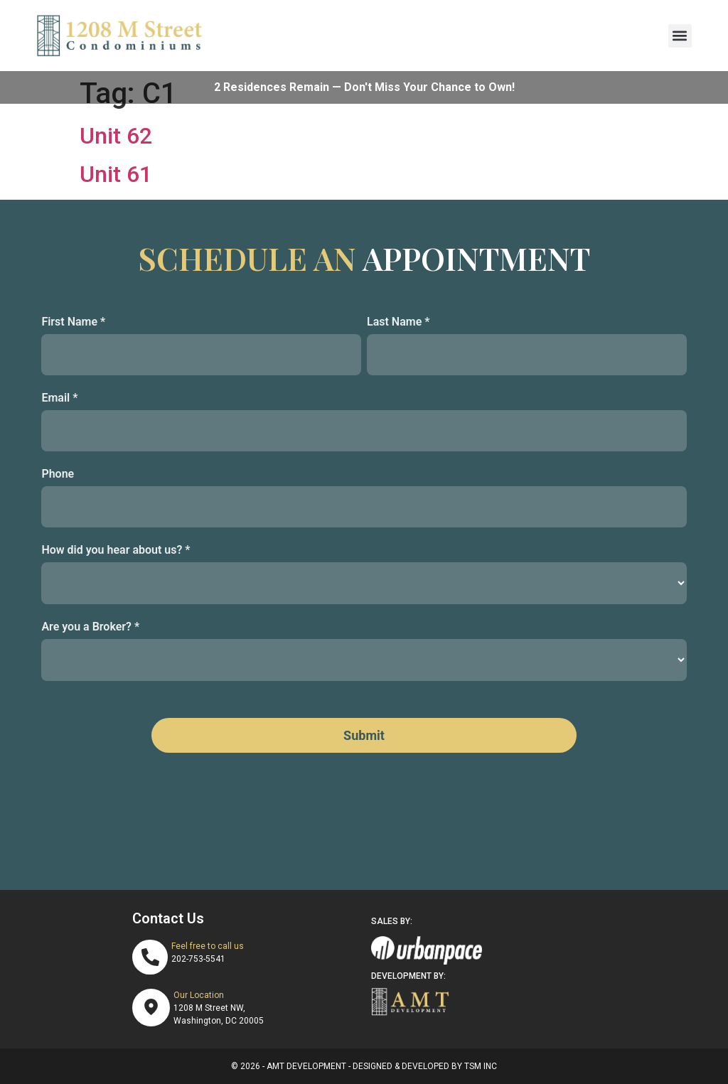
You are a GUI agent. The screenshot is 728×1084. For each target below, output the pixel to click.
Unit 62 (116, 135)
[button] (680, 36)
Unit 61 (116, 174)
